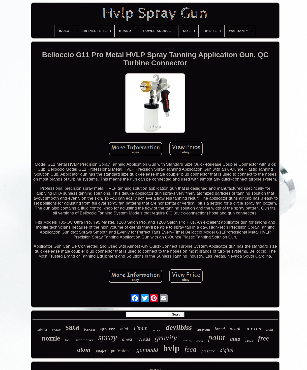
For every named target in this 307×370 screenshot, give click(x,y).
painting (186, 340)
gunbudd (147, 349)
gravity (166, 337)
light (269, 329)
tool (68, 340)
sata (72, 326)
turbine (157, 330)
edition (249, 340)
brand (220, 329)
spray (107, 337)
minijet (42, 329)
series (253, 329)
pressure (208, 351)
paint (216, 337)
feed (190, 349)
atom (83, 349)
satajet (100, 351)
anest (127, 339)
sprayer (107, 328)
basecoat (89, 329)
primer (199, 341)
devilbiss (179, 327)
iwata (143, 339)
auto (235, 339)
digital (226, 350)
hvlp (171, 348)
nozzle (51, 338)
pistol (235, 328)
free (263, 338)
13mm (140, 328)
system (56, 329)
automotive (84, 340)
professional (121, 350)
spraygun (203, 329)
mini (124, 328)
